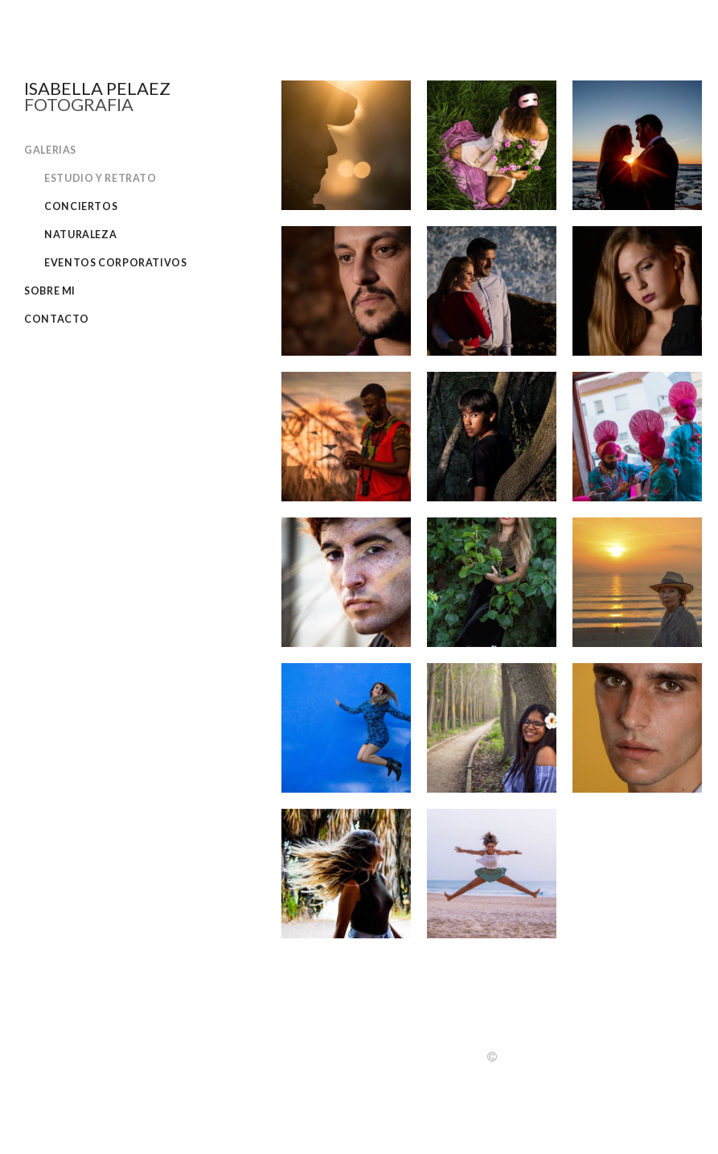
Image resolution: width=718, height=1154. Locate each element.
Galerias (50, 150)
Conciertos (80, 206)
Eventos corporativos (115, 263)
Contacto (56, 319)
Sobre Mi (50, 291)
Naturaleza (80, 235)
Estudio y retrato (100, 178)
